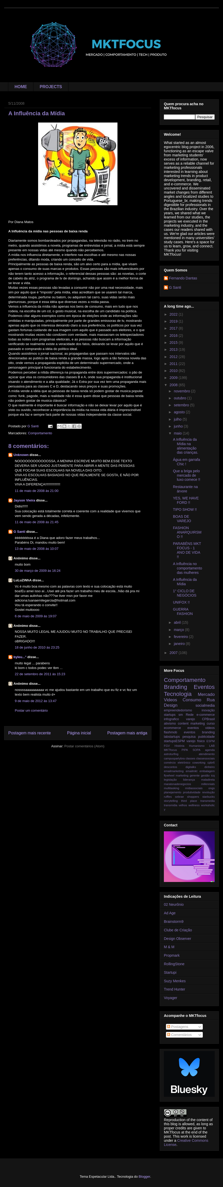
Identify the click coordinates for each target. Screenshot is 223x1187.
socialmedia (205, 705)
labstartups (172, 737)
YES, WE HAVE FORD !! (186, 500)
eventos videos (201, 728)
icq (213, 775)
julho (178, 419)
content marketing (191, 723)
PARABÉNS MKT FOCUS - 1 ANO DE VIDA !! (187, 550)
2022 (174, 314)
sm (180, 715)
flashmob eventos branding (189, 732)
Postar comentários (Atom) (84, 746)
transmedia (207, 800)
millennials (208, 784)
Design (170, 705)
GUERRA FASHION (183, 611)
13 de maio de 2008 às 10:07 (36, 549)
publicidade (206, 737)
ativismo (170, 723)
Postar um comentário (31, 710)
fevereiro (181, 637)
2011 (174, 364)
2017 (174, 328)
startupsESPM (174, 741)
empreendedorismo (178, 710)
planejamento (172, 792)
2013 (174, 349)
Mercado (206, 694)
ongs (211, 788)
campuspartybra (174, 758)
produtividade (191, 792)
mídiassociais (194, 788)
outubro (180, 398)
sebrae (179, 796)
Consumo (192, 699)
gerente (195, 775)
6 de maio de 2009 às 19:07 (36, 616)
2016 (174, 335)
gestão (205, 775)
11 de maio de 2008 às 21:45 (36, 522)
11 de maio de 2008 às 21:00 (36, 491)
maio (178, 433)
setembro (182, 405)
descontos (170, 766)
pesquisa (189, 737)
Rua (211, 699)
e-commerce (206, 715)
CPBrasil (208, 719)
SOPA (196, 749)
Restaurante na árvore (185, 489)
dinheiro (209, 766)
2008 (174, 385)
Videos (170, 699)
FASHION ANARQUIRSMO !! (187, 532)
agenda (210, 749)
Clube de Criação (178, 930)
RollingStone (174, 964)
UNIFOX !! (181, 602)
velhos (183, 805)
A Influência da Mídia (185, 581)
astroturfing (171, 754)
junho (179, 426)
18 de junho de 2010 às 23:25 (37, 647)
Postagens (177, 1027)
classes (190, 758)
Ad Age (170, 913)
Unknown (21, 455)
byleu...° (19, 657)
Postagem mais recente (29, 733)
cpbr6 (211, 762)
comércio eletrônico (177, 762)
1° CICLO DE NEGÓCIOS (184, 593)
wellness (194, 805)
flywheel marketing (176, 775)
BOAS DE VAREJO (182, 518)
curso (211, 723)
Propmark (172, 955)
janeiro (180, 644)
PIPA (185, 749)
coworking (198, 762)
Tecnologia (178, 694)
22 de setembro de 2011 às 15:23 (40, 674)
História (179, 745)
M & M (169, 947)
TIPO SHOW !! (185, 509)
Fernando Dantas (183, 278)
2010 (174, 371)
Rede (189, 715)
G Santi (19, 532)
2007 (174, 653)
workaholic (208, 805)
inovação (208, 710)
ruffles (168, 796)
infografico (171, 719)
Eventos (204, 687)
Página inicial (79, 733)
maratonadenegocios (177, 784)
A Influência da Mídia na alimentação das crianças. (185, 445)
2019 (174, 321)
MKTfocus (170, 749)
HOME (21, 87)
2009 (174, 378)
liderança (189, 779)
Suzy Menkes (175, 981)
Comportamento (40, 433)
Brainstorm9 (173, 921)
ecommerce (172, 728)
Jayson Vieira (24, 500)
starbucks (208, 796)
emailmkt (191, 771)
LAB (212, 745)
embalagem (207, 771)
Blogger (144, 1176)
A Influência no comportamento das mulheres (187, 568)
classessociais (205, 758)
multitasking (171, 788)
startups (170, 715)
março (179, 630)
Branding (175, 687)
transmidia (170, 805)
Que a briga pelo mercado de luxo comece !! (186, 475)
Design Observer (177, 939)
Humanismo (197, 745)
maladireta (208, 779)
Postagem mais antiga (127, 733)
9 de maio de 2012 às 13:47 (36, 701)
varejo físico (195, 741)
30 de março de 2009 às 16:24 (37, 571)
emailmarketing (174, 771)
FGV (167, 745)
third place (189, 800)
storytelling (171, 800)
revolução (208, 792)
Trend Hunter (174, 989)
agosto (180, 412)
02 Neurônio (174, 904)
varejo (190, 719)
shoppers (193, 796)
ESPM (210, 741)
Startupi (170, 972)
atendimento (207, 754)
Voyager (170, 998)
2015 (174, 342)
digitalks (190, 766)
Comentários (179, 1035)
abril (178, 622)
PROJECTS (51, 87)
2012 (174, 357)
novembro (182, 391)
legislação (170, 779)
